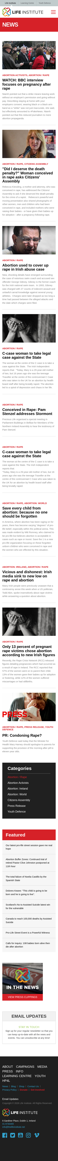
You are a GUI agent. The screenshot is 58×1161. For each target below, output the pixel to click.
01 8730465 (8, 1124)
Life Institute (10, 3)
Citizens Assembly (19, 800)
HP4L (6, 1080)
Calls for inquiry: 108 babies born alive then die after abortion (28, 945)
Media (42, 1066)
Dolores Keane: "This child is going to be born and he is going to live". (26, 892)
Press (7, 1071)
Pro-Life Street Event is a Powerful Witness (28, 932)
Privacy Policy (9, 1089)
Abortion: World (17, 794)
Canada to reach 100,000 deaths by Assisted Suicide (29, 920)
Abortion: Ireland (18, 788)
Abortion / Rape (17, 777)
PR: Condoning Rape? (22, 735)
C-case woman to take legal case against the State (26, 355)
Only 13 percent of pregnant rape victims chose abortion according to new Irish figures (28, 651)
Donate (24, 1089)
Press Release (17, 805)
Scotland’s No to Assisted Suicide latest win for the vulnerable (28, 906)
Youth (40, 1076)
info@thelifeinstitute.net (13, 1127)
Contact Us (33, 1086)
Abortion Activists (18, 782)
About (7, 1066)
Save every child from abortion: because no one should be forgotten (24, 512)
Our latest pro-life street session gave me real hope (29, 847)
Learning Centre (27, 3)
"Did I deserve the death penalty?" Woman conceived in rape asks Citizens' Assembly (27, 175)
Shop (21, 1086)
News (5, 1086)
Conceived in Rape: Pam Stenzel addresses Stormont (27, 412)
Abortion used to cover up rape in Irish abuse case (25, 267)
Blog (13, 1086)
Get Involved (37, 1089)
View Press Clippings (22, 997)
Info (19, 1071)
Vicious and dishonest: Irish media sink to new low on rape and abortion (27, 576)
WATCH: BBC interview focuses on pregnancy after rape (26, 84)
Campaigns (25, 1066)
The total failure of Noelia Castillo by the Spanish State (26, 878)
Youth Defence (45, 3)
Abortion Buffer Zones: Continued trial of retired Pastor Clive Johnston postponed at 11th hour (27, 863)
